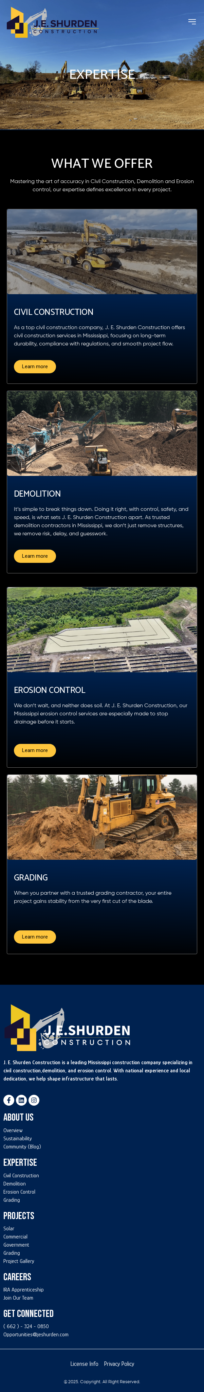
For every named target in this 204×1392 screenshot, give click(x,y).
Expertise (20, 1163)
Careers (17, 1277)
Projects (18, 1216)
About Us (18, 1117)
